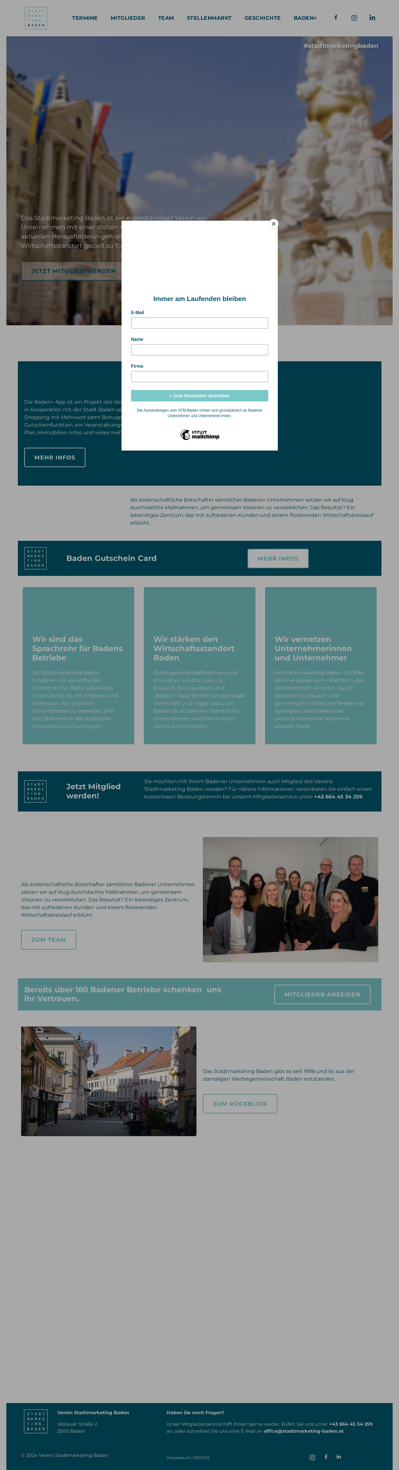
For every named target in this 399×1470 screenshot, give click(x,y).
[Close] (276, 222)
